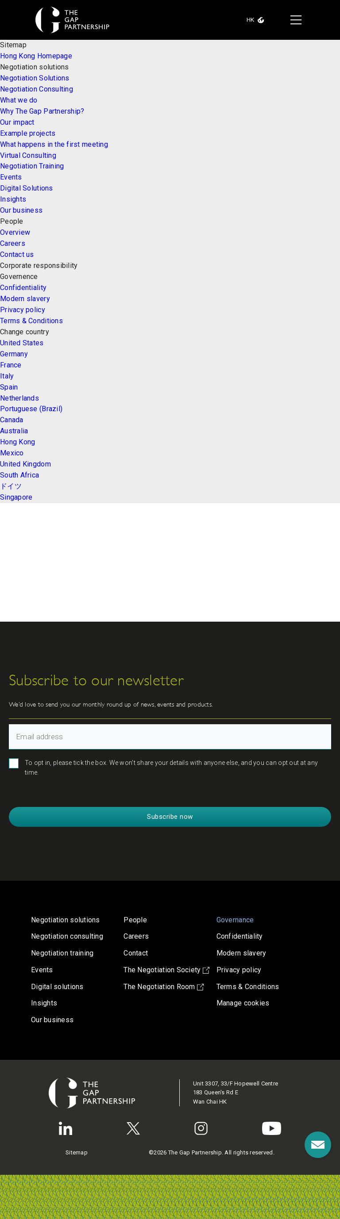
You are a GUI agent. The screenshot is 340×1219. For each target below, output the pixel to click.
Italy (7, 376)
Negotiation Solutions (35, 78)
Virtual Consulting (28, 155)
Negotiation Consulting (36, 89)
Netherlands (19, 398)
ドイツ (11, 486)
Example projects (27, 133)
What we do (19, 100)
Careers (12, 243)
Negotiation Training (32, 166)
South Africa (19, 475)
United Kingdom (25, 464)
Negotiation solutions (65, 920)
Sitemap (77, 1152)
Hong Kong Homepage (36, 56)
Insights (13, 199)
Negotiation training (62, 953)
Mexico (12, 453)
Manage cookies (243, 1003)
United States (22, 343)
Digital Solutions (26, 188)
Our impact (17, 122)
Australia (14, 431)
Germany (14, 354)
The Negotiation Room (164, 986)
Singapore (16, 497)
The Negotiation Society (166, 970)
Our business (21, 210)
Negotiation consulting (67, 936)
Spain (9, 387)
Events (11, 177)
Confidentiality (23, 287)
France (11, 365)
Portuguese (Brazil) (31, 409)
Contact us (17, 254)
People (135, 920)
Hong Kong (17, 442)
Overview (15, 232)
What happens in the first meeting (54, 144)
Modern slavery (25, 298)
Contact (136, 953)
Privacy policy (22, 310)
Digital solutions (57, 986)
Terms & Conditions (31, 321)
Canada (11, 420)
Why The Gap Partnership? (42, 111)
